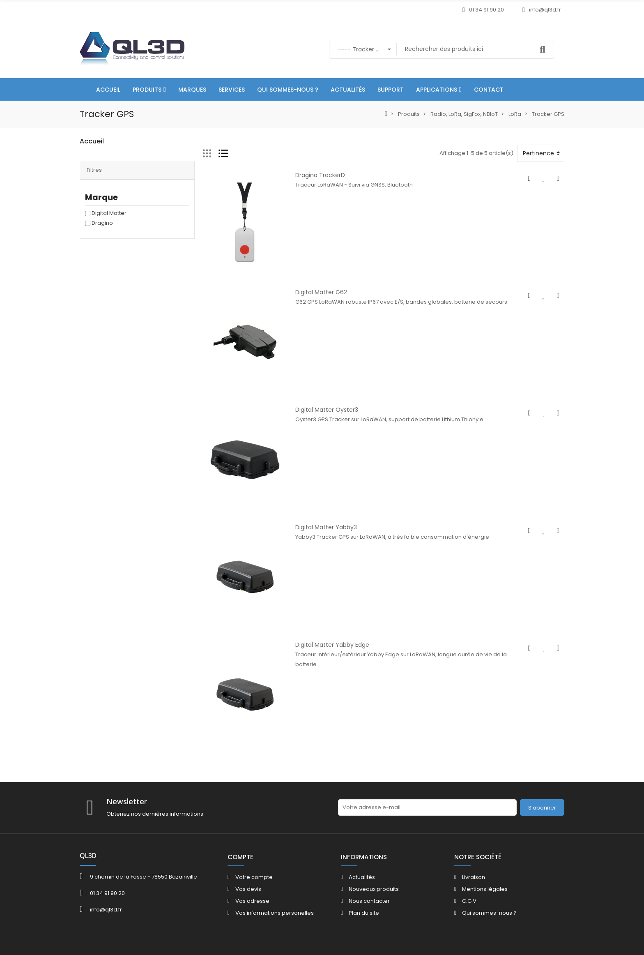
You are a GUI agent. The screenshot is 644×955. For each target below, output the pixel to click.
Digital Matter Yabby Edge (332, 645)
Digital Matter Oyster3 (326, 410)
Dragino (102, 234)
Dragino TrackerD (320, 175)
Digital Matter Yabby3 (326, 527)
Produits (90, 157)
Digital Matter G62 (321, 292)
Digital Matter (109, 224)
